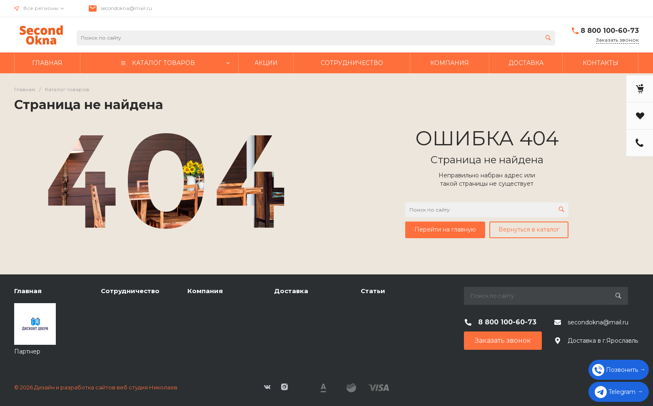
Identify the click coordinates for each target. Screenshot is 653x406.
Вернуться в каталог (528, 229)
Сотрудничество (130, 291)
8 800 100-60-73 (610, 31)
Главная (28, 291)
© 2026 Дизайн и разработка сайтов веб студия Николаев (95, 387)
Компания (205, 291)
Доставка (291, 291)
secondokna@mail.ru (126, 8)
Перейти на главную (445, 229)
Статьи (373, 291)
